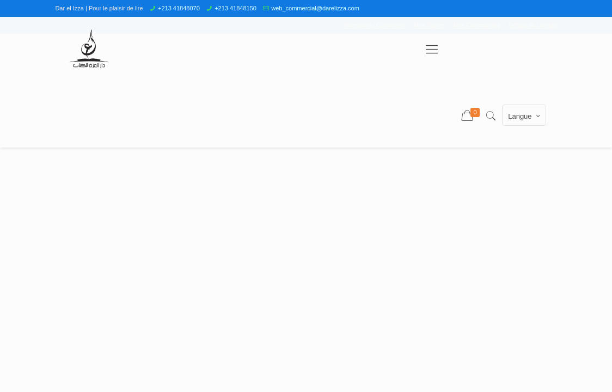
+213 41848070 (179, 8)
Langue (525, 116)
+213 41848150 (235, 8)
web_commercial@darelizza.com (315, 8)
